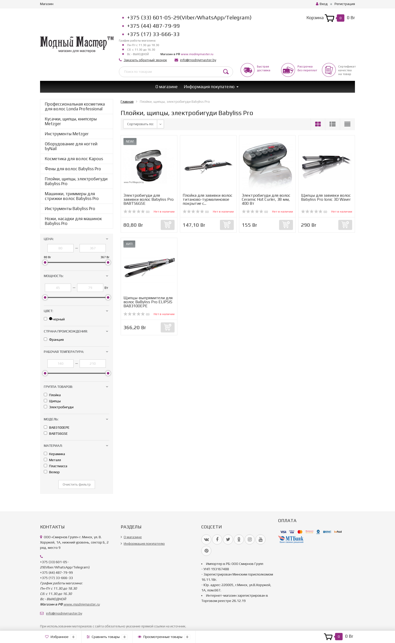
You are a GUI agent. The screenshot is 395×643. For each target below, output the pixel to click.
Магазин (46, 4)
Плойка (52, 395)
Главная (127, 101)
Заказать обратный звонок (145, 60)
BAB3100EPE (57, 427)
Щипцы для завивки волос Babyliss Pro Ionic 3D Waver (326, 197)
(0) (136, 212)
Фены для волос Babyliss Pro (73, 168)
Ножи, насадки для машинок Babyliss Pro (73, 221)
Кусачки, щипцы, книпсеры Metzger (71, 121)
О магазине (166, 86)
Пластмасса (55, 466)
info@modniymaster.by (198, 60)
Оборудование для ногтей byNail (71, 146)
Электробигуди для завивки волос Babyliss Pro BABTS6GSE (148, 199)
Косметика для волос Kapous (74, 158)
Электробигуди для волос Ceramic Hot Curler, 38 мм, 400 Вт (266, 199)
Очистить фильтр (77, 484)
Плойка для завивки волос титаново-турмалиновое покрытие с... (207, 199)
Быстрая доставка (263, 68)
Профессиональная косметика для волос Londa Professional (75, 106)
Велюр (52, 472)
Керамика (54, 454)
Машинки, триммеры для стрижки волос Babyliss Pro (72, 196)
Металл (52, 460)
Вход (322, 4)
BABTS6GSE (56, 433)
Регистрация (345, 4)
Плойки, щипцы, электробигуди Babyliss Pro (76, 181)
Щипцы (52, 401)
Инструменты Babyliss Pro (70, 208)
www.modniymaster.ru (197, 54)
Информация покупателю (209, 86)
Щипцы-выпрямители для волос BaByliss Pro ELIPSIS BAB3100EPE (148, 301)
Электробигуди (59, 407)
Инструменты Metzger (67, 133)
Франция (54, 339)
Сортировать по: (140, 124)
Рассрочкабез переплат (307, 68)
